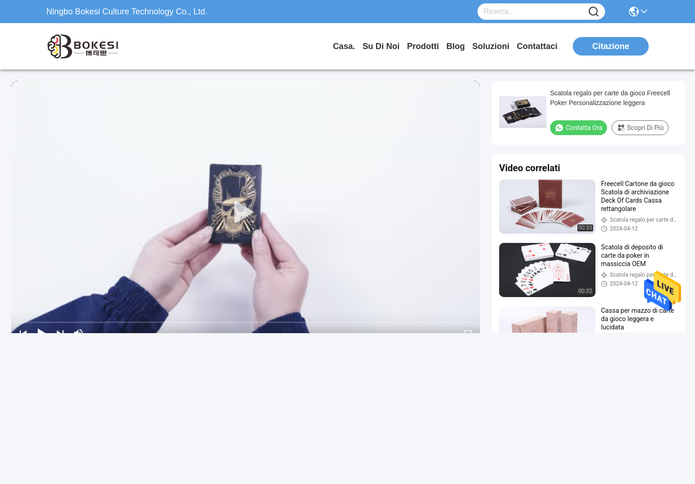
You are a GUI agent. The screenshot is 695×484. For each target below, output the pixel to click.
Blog (455, 46)
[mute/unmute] (78, 333)
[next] (60, 333)
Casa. (344, 46)
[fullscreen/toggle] (468, 333)
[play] (245, 212)
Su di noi (381, 46)
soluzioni (490, 46)
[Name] (593, 12)
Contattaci (537, 46)
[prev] (23, 333)
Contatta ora (578, 128)
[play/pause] (41, 333)
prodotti (423, 46)
